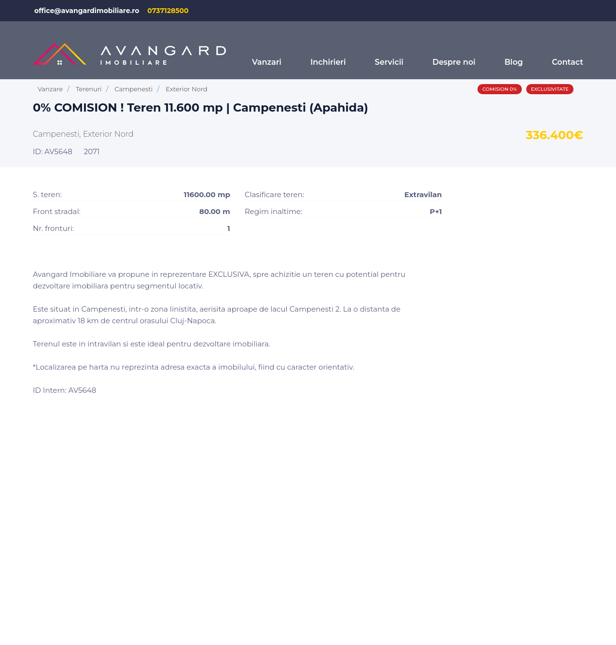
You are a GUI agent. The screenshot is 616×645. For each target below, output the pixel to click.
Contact (567, 62)
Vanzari (266, 62)
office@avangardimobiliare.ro (86, 10)
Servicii (389, 62)
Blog (513, 62)
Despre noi (454, 62)
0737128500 (167, 10)
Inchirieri (328, 62)
